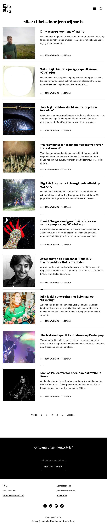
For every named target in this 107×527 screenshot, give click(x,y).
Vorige (34, 415)
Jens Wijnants (52, 55)
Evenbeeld (44, 521)
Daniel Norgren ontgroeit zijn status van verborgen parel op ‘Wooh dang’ (68, 223)
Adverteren (62, 495)
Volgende (71, 415)
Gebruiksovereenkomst (13, 495)
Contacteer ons (64, 486)
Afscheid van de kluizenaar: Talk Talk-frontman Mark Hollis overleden (66, 261)
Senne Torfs (69, 521)
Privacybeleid (9, 491)
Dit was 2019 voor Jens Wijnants (62, 31)
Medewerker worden (66, 491)
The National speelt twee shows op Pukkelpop (72, 335)
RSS (5, 486)
